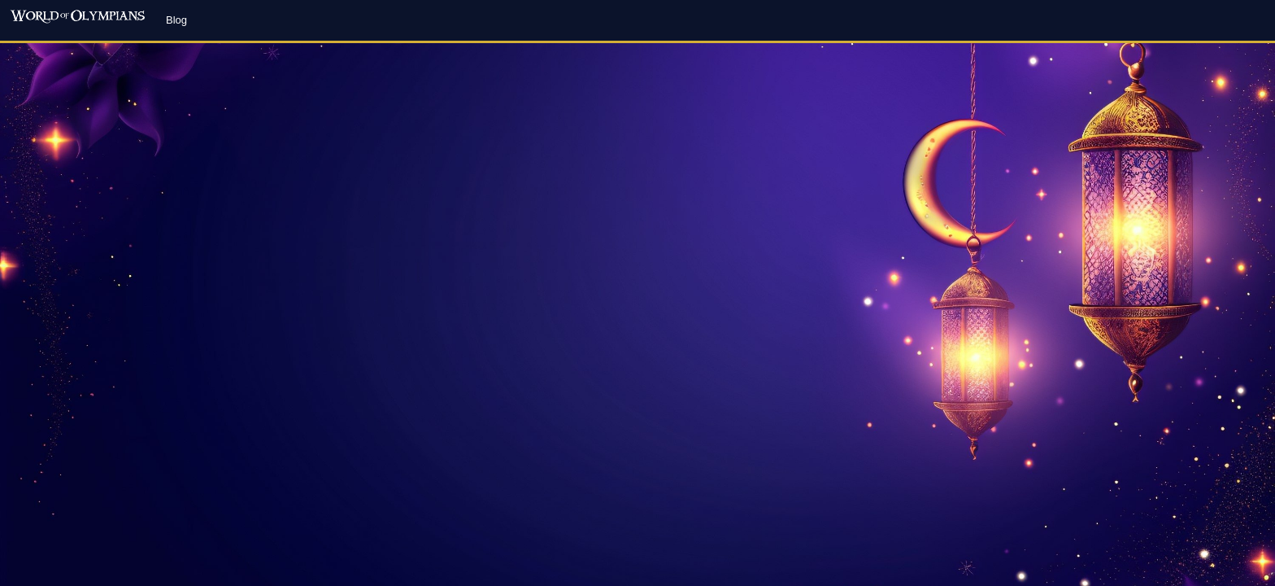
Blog (176, 20)
